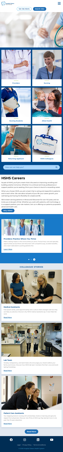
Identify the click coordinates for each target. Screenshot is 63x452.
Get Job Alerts (24, 9)
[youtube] (51, 439)
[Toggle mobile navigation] (59, 3)
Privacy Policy (27, 445)
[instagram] (24, 439)
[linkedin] (38, 439)
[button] (28, 259)
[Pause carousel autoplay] (34, 259)
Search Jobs (39, 9)
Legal (19, 445)
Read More (31, 432)
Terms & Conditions (39, 445)
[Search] (56, 167)
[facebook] (11, 439)
